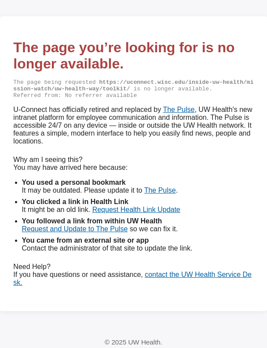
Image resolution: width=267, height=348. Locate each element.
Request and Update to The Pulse (75, 231)
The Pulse (178, 111)
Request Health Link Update (136, 211)
